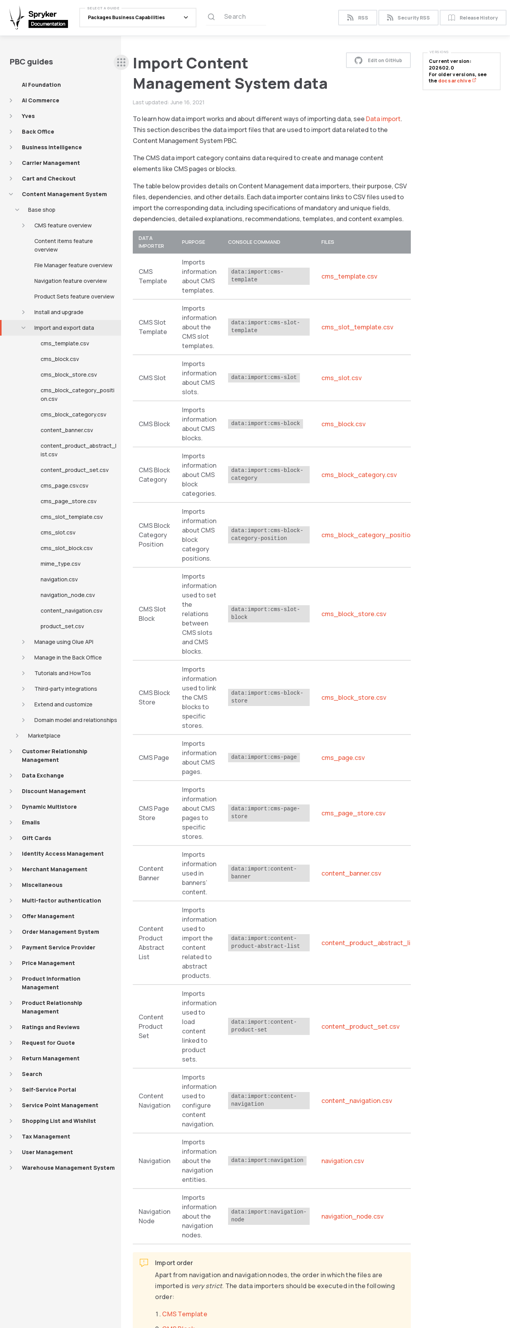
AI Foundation (41, 84)
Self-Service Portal (49, 1089)
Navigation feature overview (70, 280)
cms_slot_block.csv (67, 548)
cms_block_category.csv (73, 414)
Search (32, 1074)
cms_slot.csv (58, 532)
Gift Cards (36, 838)
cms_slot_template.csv (72, 516)
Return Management (51, 1058)
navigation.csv (59, 579)
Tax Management (46, 1136)
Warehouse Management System (68, 1167)
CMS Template (184, 1314)
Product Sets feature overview (74, 296)
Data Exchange (43, 775)
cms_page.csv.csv (64, 485)
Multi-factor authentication (61, 900)
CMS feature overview (63, 225)
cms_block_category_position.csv (77, 394)
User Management (47, 1152)
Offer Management (48, 916)
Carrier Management (51, 162)
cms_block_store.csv (69, 374)
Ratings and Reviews (51, 1027)
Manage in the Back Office (68, 657)
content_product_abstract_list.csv (78, 450)
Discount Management (54, 791)
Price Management (48, 963)
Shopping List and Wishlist (59, 1120)
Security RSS (408, 18)
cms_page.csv (343, 757)
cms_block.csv (60, 359)
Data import (383, 118)
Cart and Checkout (49, 178)
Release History (473, 18)
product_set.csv (62, 626)
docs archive (457, 80)
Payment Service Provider (58, 947)
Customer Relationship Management (54, 755)
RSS (357, 18)
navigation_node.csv (68, 595)
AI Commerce (40, 100)
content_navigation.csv (71, 610)
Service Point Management (60, 1105)
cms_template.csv (65, 343)
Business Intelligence (52, 147)
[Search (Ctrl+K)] (236, 18)
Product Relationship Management (52, 1007)
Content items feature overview (63, 245)
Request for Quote (48, 1042)
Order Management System (60, 931)
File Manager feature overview (73, 265)
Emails (31, 822)
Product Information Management (51, 983)
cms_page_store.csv (68, 501)
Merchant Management (54, 869)
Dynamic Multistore (49, 806)
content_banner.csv (67, 430)
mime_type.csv (60, 563)
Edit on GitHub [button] (378, 60)
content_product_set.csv (75, 470)
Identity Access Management (63, 853)
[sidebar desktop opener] (121, 62)
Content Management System (64, 194)
